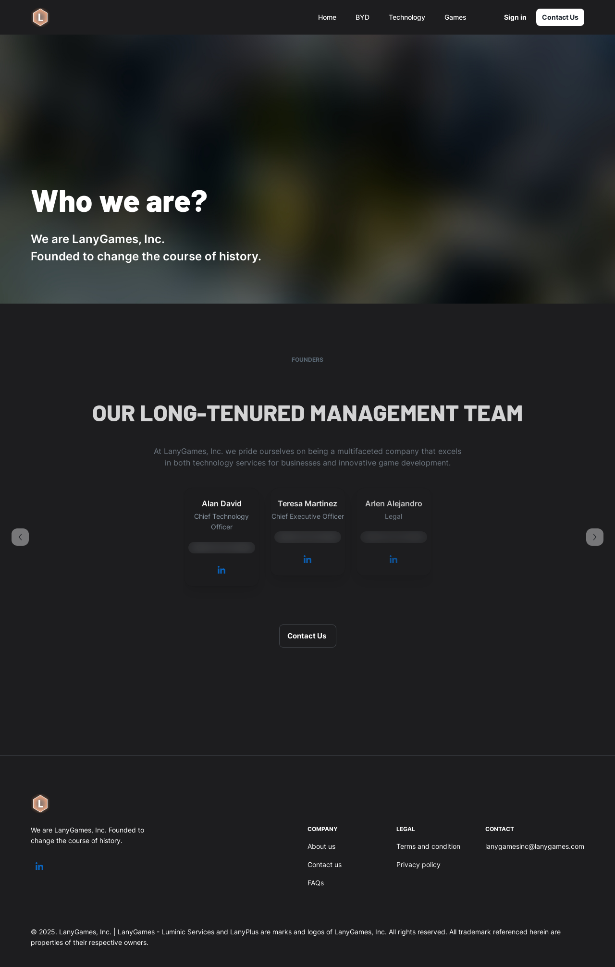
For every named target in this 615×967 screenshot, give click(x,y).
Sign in (515, 17)
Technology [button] (407, 17)
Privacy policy (418, 864)
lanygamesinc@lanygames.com (534, 846)
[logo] (40, 17)
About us (321, 846)
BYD (362, 17)
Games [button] (455, 17)
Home (327, 17)
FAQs (316, 883)
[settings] (485, 17)
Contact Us (560, 17)
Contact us (325, 864)
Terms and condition (428, 846)
